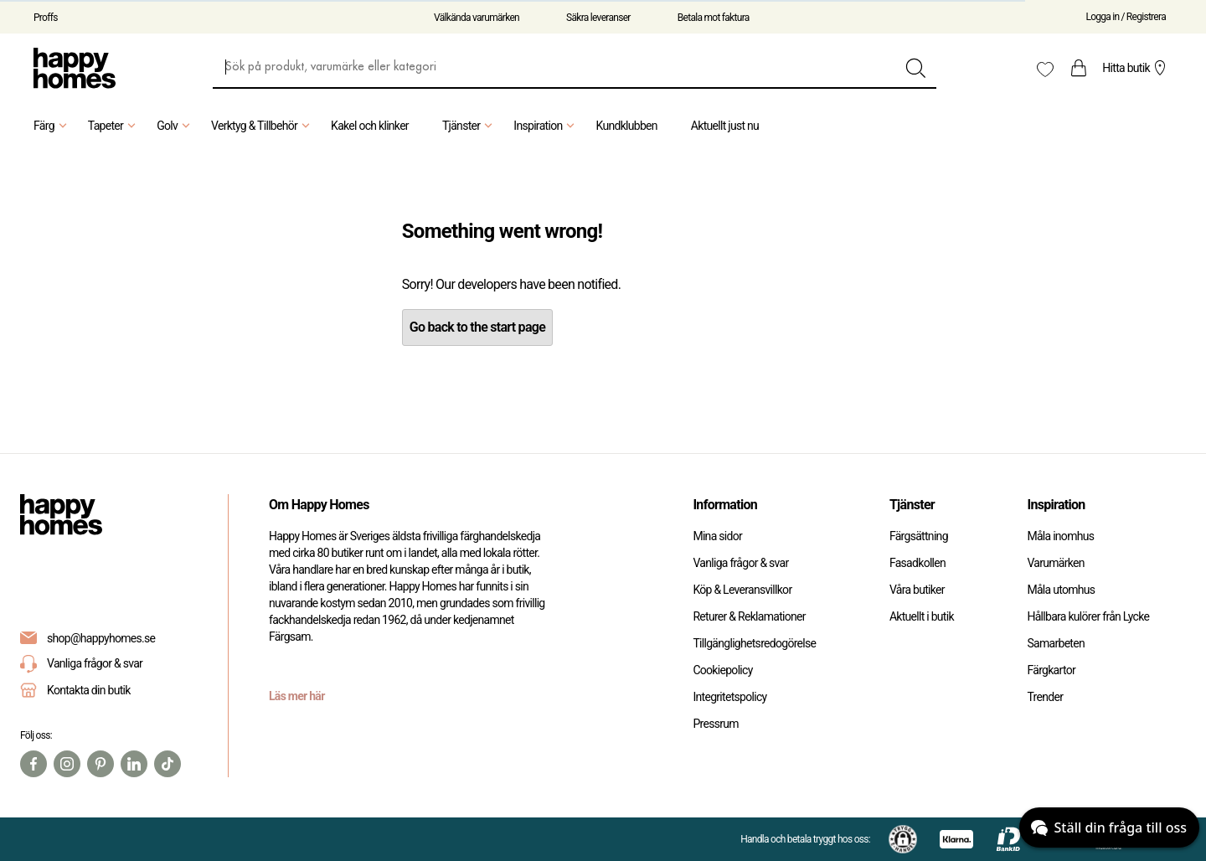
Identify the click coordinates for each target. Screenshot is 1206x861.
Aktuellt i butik (921, 616)
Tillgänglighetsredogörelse (754, 643)
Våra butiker (917, 589)
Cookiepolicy (722, 670)
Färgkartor (1051, 670)
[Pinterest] (100, 763)
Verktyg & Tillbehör (262, 125)
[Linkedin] (134, 763)
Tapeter (114, 125)
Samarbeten (1056, 643)
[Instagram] (67, 763)
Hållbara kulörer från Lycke (1088, 616)
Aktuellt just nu (725, 125)
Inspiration (546, 125)
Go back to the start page (477, 327)
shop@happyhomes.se (101, 638)
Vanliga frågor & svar (81, 664)
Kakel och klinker (370, 125)
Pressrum (715, 723)
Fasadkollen (917, 563)
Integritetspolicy (729, 697)
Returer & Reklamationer (749, 616)
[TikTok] (167, 763)
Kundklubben (626, 125)
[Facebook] (33, 763)
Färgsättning (918, 536)
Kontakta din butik (89, 690)
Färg (52, 125)
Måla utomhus (1061, 589)
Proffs (46, 17)
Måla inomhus (1060, 536)
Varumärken (1055, 563)
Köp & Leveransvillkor (742, 589)
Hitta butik (1136, 68)
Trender (1045, 697)
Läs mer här (297, 696)
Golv (175, 125)
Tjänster (469, 125)
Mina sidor (717, 536)
